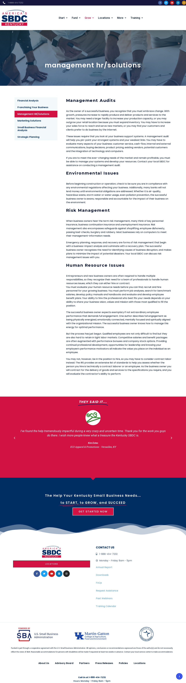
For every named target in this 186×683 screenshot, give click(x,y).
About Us (43, 663)
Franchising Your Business (32, 107)
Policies (123, 663)
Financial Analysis (28, 100)
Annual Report (104, 567)
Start (63, 17)
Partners (84, 663)
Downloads (102, 575)
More (121, 17)
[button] (14, 438)
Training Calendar (106, 606)
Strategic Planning (28, 137)
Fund (76, 17)
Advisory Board (64, 663)
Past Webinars (104, 598)
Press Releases (104, 663)
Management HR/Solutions (33, 114)
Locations (105, 17)
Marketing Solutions (29, 120)
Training (136, 17)
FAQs (99, 582)
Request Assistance (107, 590)
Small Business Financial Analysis (31, 129)
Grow (89, 17)
